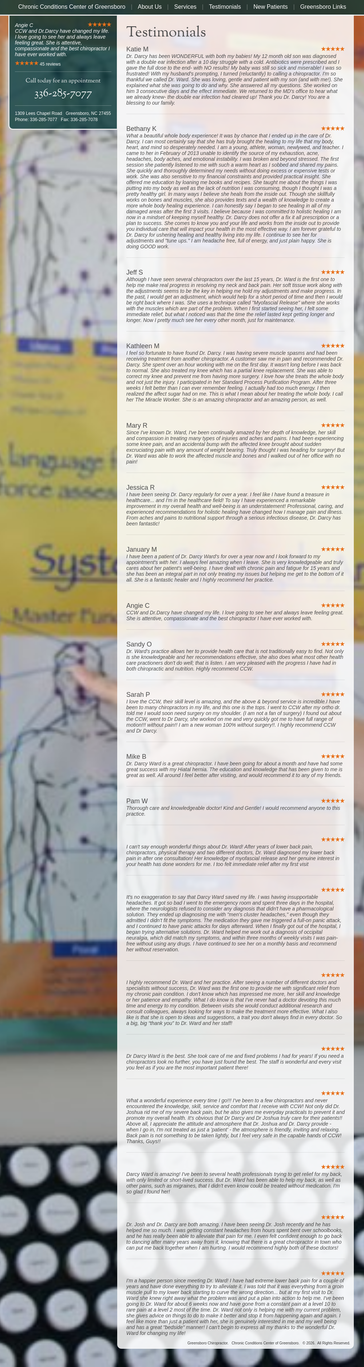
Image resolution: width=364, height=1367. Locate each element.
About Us (150, 7)
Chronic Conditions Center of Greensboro (71, 7)
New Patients (270, 7)
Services (185, 7)
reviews (50, 64)
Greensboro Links (323, 7)
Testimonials (225, 7)
